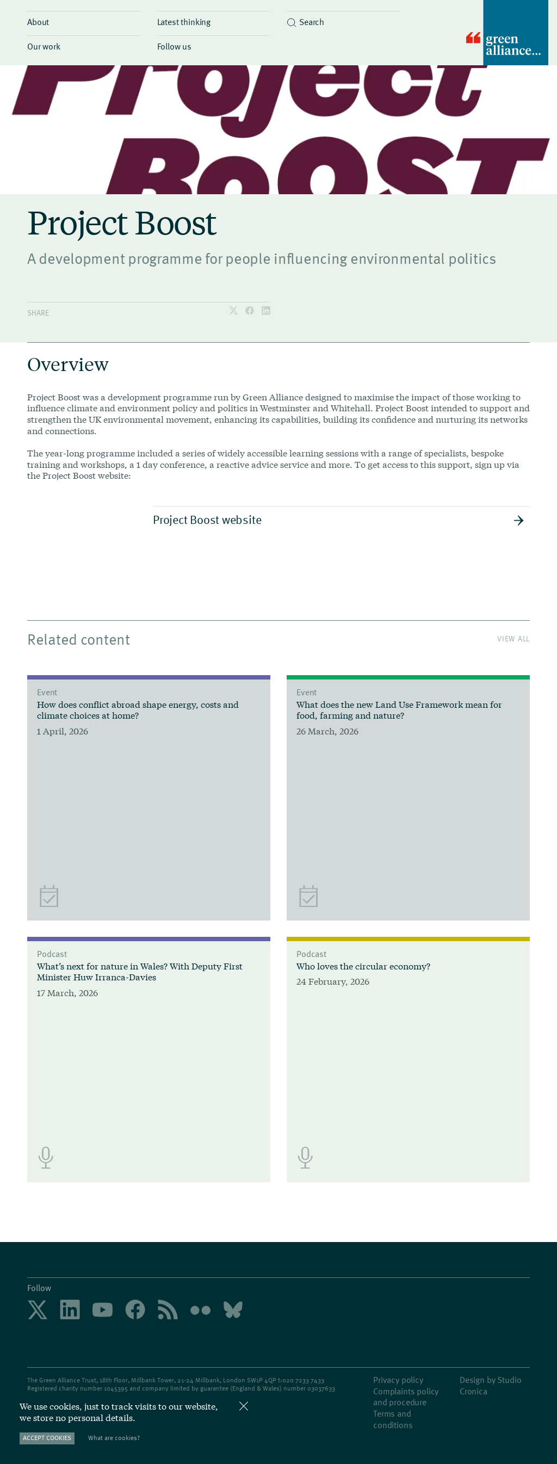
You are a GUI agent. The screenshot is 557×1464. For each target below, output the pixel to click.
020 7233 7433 (303, 1379)
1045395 (116, 1388)
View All (513, 638)
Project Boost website (338, 519)
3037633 (323, 1388)
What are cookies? (114, 1438)
